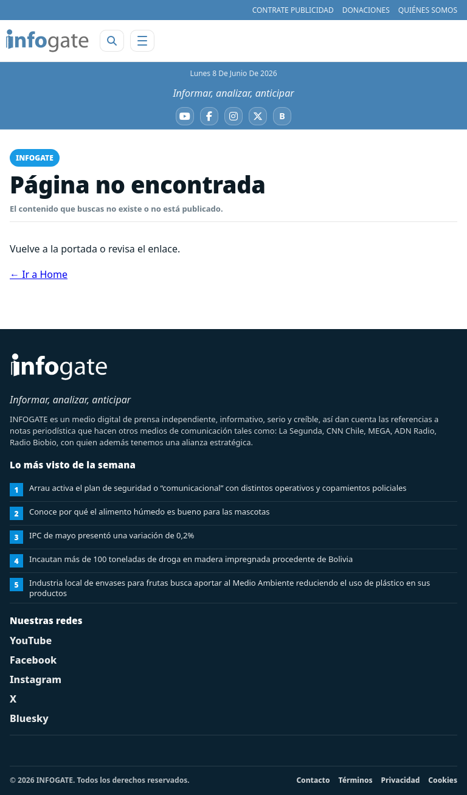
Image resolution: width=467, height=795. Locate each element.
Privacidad (400, 780)
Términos (356, 780)
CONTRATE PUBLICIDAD (293, 10)
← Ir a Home (38, 274)
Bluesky (29, 718)
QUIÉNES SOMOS (427, 10)
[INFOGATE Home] (47, 40)
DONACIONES (366, 10)
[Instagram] (233, 116)
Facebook (33, 660)
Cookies (442, 780)
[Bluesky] (282, 116)
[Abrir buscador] (112, 41)
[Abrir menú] (142, 41)
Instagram (35, 679)
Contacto (313, 780)
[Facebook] (209, 116)
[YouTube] (185, 116)
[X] (258, 116)
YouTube (31, 640)
